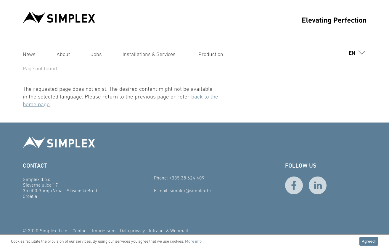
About (63, 54)
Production (210, 54)
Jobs (96, 54)
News (29, 54)
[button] (356, 53)
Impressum (104, 230)
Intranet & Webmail (168, 230)
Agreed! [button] (369, 241)
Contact (80, 230)
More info (193, 241)
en (352, 53)
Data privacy (132, 230)
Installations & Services (149, 54)
